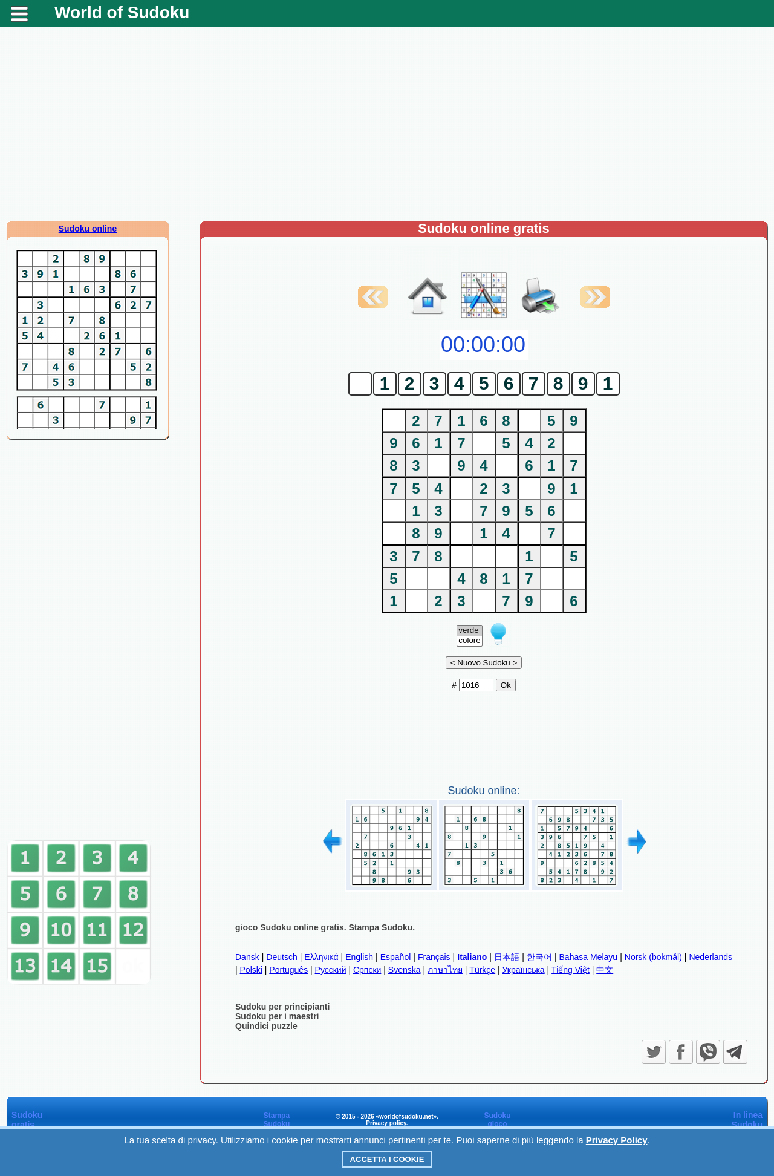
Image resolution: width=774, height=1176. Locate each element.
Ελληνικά (321, 957)
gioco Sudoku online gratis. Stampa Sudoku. (325, 927)
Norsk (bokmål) (653, 957)
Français (434, 957)
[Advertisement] (387, 124)
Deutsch (281, 957)
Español (395, 957)
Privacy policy (386, 1123)
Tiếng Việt (570, 970)
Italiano (472, 957)
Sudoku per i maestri (277, 1016)
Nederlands (710, 957)
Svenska (404, 970)
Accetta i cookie (387, 1159)
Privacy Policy (617, 1140)
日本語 (506, 957)
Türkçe (482, 970)
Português (288, 970)
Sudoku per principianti (282, 1006)
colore (469, 641)
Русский (330, 970)
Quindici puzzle (266, 1026)
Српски (367, 970)
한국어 (539, 957)
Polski (251, 970)
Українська (523, 970)
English (359, 957)
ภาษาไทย (445, 970)
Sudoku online (88, 229)
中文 (604, 970)
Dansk (247, 957)
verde (469, 631)
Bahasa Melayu (588, 957)
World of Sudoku (121, 12)
